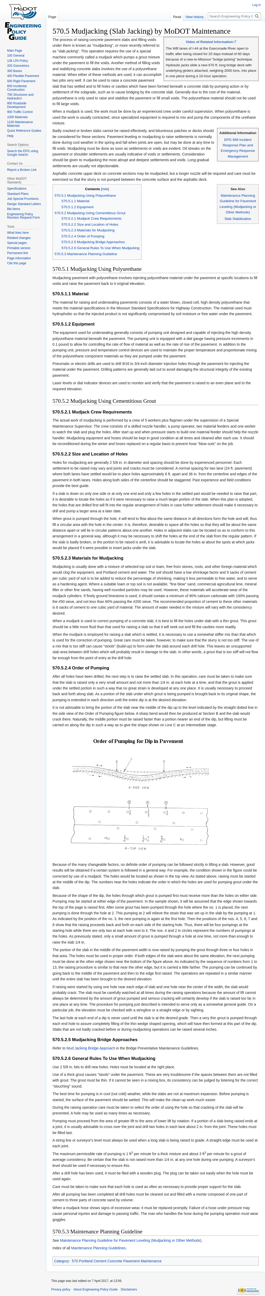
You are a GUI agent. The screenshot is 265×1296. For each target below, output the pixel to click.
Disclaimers (129, 1289)
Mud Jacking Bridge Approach (91, 1048)
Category (61, 1261)
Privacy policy (60, 1289)
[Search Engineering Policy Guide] (234, 16)
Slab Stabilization (238, 219)
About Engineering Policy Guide (95, 1289)
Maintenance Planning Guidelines (98, 1248)
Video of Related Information (209, 42)
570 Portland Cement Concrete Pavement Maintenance (117, 1261)
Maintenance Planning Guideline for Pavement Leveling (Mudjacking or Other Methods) (131, 1240)
